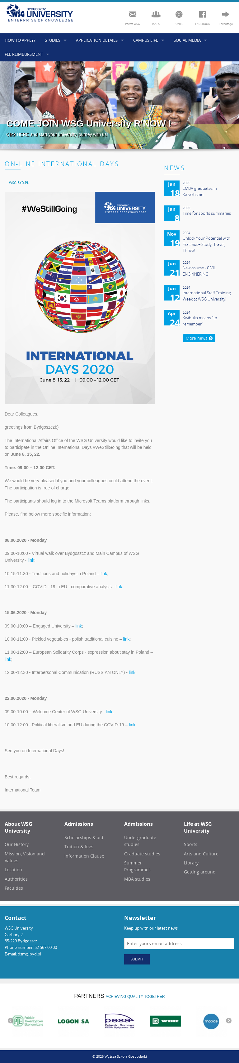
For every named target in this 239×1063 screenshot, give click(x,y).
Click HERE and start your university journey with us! (57, 134)
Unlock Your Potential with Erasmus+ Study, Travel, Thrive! (206, 244)
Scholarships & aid (83, 837)
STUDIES (52, 40)
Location (13, 870)
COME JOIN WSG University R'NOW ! (88, 123)
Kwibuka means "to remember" (200, 321)
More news (199, 338)
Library (191, 863)
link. (133, 724)
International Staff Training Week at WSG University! (207, 296)
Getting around (200, 872)
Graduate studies (142, 854)
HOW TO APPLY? (20, 40)
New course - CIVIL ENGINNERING (199, 271)
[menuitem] (19, 182)
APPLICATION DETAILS (97, 40)
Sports (190, 844)
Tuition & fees (78, 846)
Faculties (14, 888)
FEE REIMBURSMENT (24, 54)
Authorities (16, 879)
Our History (17, 844)
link (31, 560)
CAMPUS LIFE (145, 40)
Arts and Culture (201, 854)
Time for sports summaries (207, 213)
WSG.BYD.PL (19, 182)
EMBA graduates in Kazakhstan (200, 191)
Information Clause (84, 856)
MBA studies (137, 879)
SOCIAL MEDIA (187, 40)
